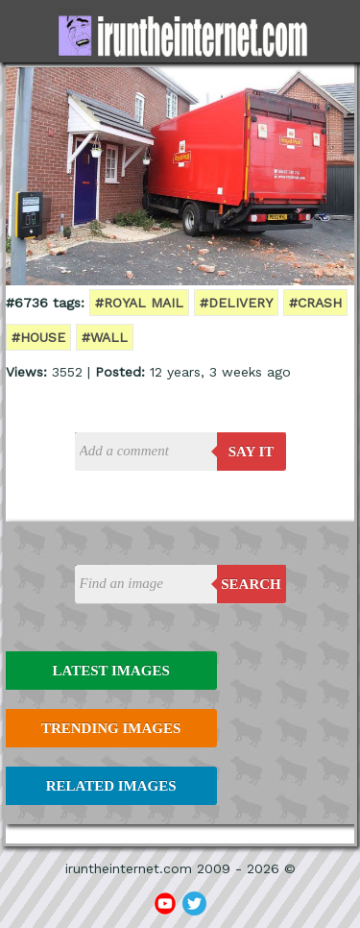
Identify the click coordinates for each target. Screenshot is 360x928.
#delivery (236, 302)
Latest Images (110, 670)
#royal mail (139, 302)
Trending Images (110, 728)
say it (251, 451)
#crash (315, 302)
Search (251, 584)
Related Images (111, 786)
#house (38, 337)
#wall (105, 337)
